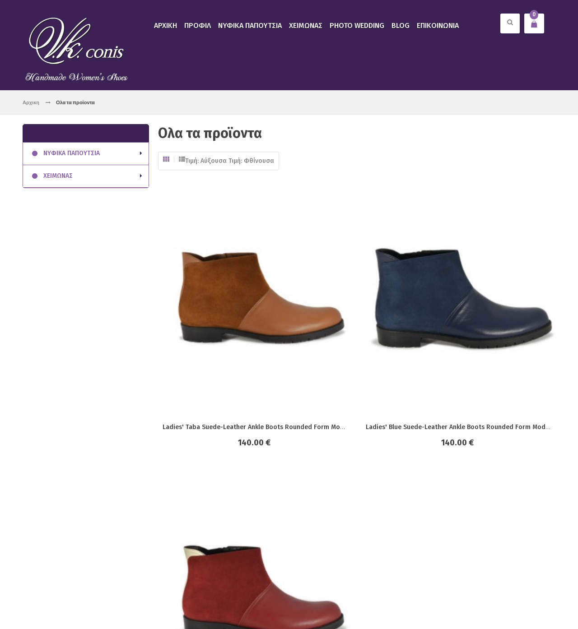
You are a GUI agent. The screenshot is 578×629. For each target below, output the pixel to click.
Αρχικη (31, 102)
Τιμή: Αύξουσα (206, 161)
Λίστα (182, 159)
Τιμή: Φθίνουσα (251, 161)
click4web (125, 603)
